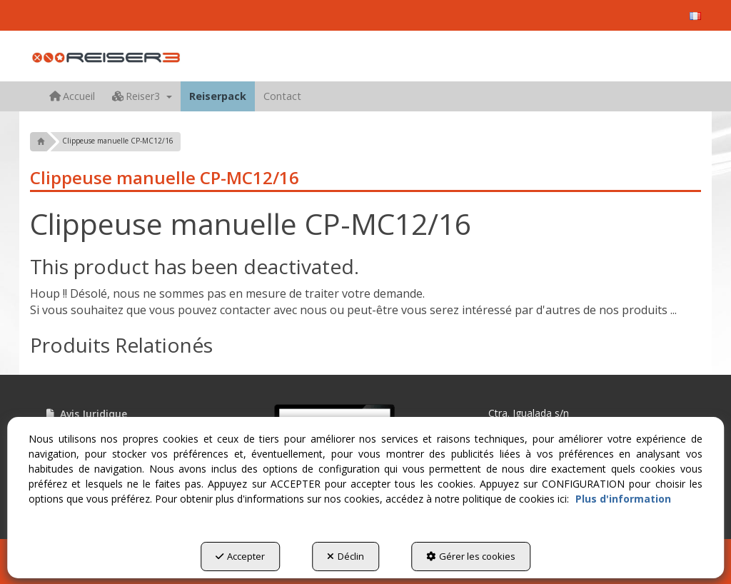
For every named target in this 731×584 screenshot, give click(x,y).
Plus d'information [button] (623, 498)
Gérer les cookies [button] (470, 556)
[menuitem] (695, 16)
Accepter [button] (240, 556)
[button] (695, 16)
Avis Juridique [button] (85, 414)
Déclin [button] (345, 556)
